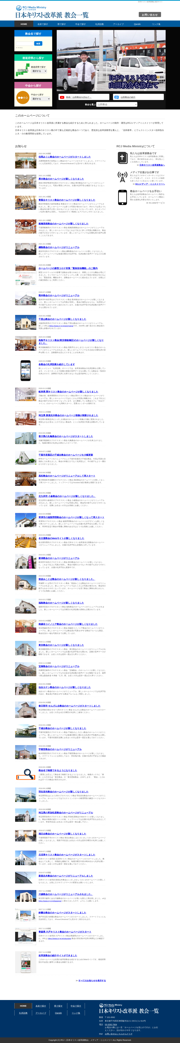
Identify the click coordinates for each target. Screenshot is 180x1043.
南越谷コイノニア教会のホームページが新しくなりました (68, 624)
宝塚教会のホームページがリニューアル (59, 666)
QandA (137, 24)
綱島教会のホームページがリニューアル (59, 247)
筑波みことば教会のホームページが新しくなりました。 (67, 579)
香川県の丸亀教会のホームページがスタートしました (66, 436)
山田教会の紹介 (128, 97)
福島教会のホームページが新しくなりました (61, 603)
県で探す (61, 24)
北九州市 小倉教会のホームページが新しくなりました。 (67, 496)
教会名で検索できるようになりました (58, 770)
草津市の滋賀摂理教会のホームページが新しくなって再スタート (71, 517)
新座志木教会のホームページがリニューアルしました (66, 876)
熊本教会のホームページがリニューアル (59, 295)
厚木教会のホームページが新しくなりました (61, 179)
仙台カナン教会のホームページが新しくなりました (65, 687)
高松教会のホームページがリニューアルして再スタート (67, 476)
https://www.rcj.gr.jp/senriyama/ (61, 326)
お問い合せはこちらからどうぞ (118, 1034)
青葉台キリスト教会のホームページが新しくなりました (67, 200)
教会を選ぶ (111, 104)
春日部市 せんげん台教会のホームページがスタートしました (69, 706)
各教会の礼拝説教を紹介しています (57, 364)
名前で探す (43, 24)
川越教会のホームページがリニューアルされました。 (66, 894)
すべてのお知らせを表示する (92, 980)
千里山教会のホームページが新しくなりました (62, 319)
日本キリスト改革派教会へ (152, 165)
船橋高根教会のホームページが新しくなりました (63, 223)
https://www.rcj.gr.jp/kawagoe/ (50, 901)
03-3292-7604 (111, 1024)
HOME (24, 24)
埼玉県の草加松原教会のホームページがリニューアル (66, 812)
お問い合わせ (150, 15)
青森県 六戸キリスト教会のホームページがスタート (65, 931)
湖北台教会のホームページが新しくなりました (62, 833)
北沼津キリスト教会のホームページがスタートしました (67, 854)
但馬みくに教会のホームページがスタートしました (65, 157)
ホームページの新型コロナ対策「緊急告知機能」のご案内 (68, 268)
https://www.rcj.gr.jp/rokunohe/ (59, 938)
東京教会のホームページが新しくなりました (61, 645)
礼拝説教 (99, 24)
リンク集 (156, 24)
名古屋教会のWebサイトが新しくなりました (61, 538)
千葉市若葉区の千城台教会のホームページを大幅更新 (66, 455)
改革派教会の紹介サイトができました (58, 955)
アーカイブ (118, 24)
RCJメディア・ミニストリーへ (150, 184)
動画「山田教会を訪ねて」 (79, 97)
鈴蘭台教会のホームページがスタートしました (62, 912)
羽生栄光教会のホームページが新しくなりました (63, 791)
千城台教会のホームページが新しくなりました (62, 728)
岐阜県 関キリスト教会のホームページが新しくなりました (68, 391)
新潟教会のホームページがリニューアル (59, 558)
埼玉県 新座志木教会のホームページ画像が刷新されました (68, 415)
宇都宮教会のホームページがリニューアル (60, 749)
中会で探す (80, 24)
